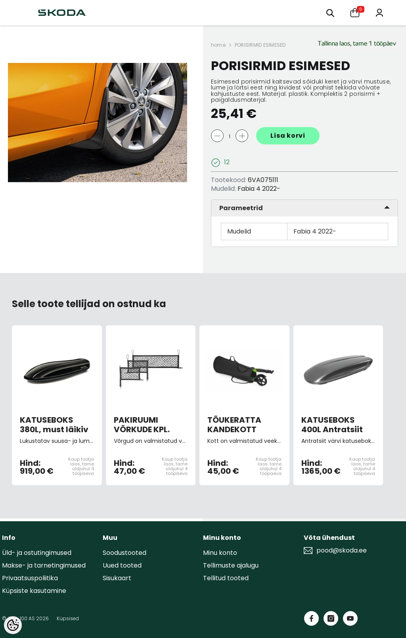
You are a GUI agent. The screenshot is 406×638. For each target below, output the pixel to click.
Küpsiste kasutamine (34, 590)
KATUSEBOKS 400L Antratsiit (332, 424)
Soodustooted (124, 552)
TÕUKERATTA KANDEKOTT (234, 424)
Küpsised (68, 618)
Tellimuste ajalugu (231, 565)
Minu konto (220, 552)
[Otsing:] (330, 12)
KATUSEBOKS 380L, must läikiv (54, 424)
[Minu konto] (379, 12)
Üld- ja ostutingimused (36, 552)
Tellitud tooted (226, 578)
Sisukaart (117, 578)
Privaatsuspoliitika (30, 578)
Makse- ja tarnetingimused (44, 565)
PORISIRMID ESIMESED (260, 45)
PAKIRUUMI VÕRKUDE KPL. (142, 424)
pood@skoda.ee (341, 550)
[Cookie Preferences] (13, 625)
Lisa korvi (287, 135)
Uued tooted (122, 565)
